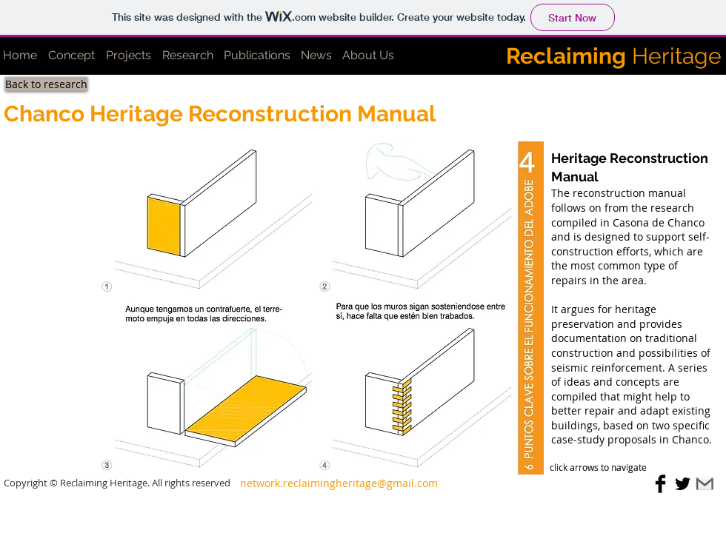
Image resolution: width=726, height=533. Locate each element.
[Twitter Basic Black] (682, 484)
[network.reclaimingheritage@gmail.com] (339, 483)
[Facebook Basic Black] (660, 484)
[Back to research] (46, 84)
